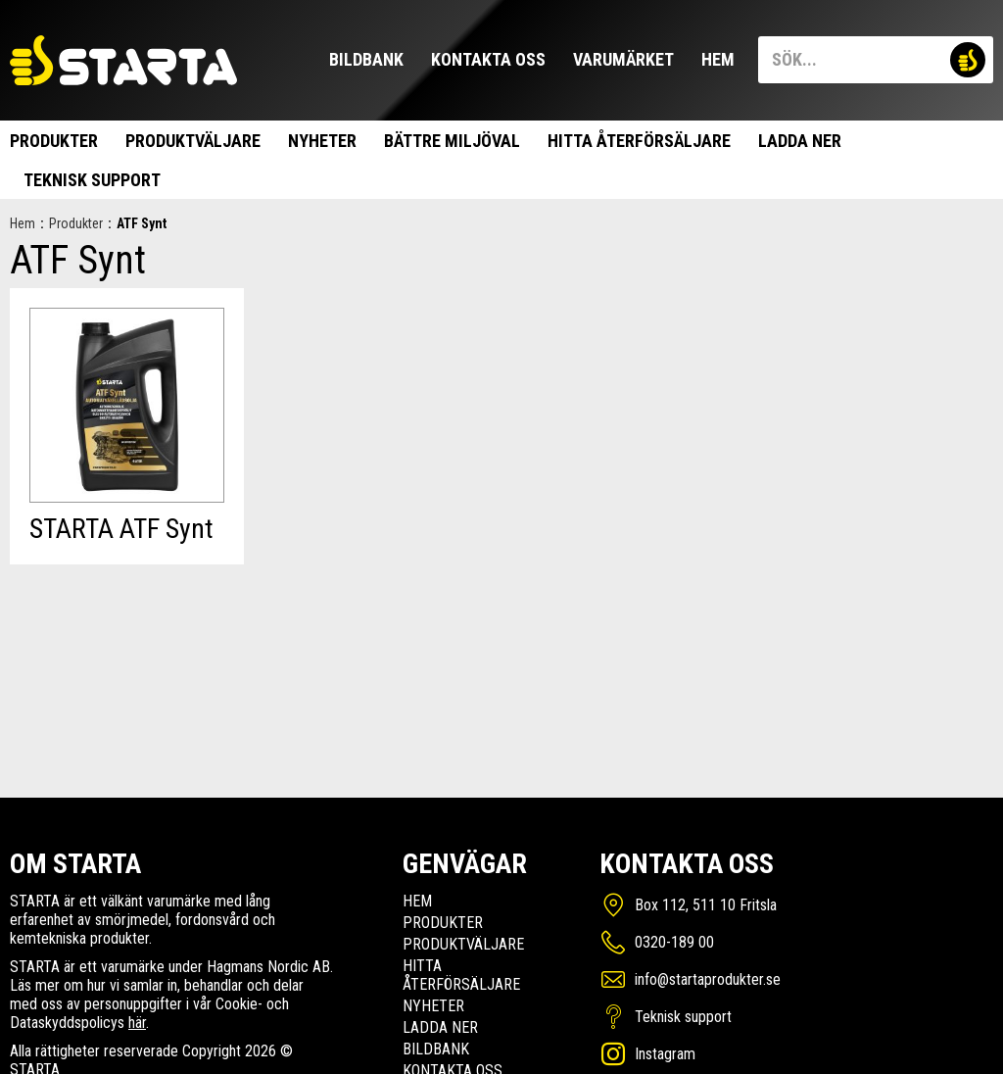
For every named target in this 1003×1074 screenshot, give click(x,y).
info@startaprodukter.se (708, 979)
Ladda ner (799, 140)
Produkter (54, 140)
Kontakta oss (488, 59)
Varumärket (623, 59)
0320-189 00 (674, 942)
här (137, 1022)
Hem (718, 59)
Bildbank (366, 59)
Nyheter (322, 140)
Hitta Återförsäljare (639, 140)
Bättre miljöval (452, 140)
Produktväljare (193, 140)
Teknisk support (92, 180)
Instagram (665, 1054)
